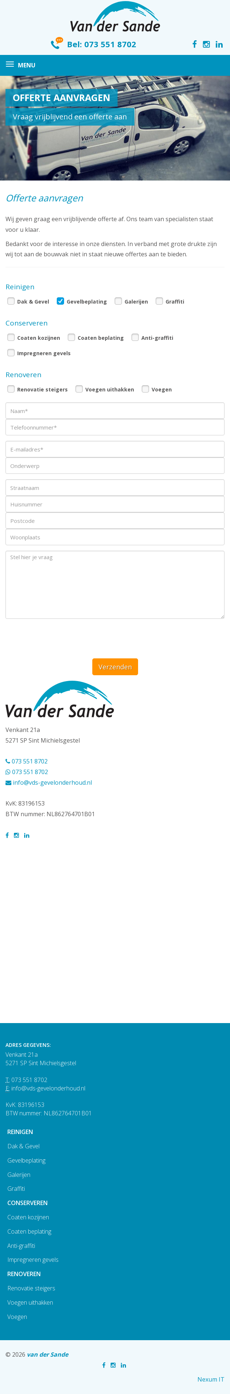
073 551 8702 (110, 43)
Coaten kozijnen (38, 337)
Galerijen (136, 301)
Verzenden (115, 666)
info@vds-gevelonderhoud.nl (48, 782)
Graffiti (175, 301)
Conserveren (27, 1203)
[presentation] (61, 638)
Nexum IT (211, 1379)
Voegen (162, 389)
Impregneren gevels (44, 353)
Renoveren (24, 1274)
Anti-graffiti (157, 337)
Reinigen (20, 1132)
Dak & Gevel (33, 301)
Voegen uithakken (109, 389)
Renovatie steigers (42, 389)
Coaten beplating (101, 337)
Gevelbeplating (87, 301)
